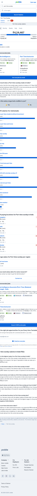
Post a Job (15, 467)
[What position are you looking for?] (18, 6)
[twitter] (10, 476)
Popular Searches (29, 465)
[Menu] (2, 2)
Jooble (11, 492)
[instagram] (6, 476)
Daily (16, 28)
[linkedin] (13, 476)
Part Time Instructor (27, 56)
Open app (33, 2)
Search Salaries (18, 15)
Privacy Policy (5, 487)
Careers (3, 465)
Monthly (5, 28)
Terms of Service (8, 346)
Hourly (20, 28)
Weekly (11, 28)
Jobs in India (4, 470)
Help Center (4, 468)
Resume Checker (28, 470)
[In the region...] (18, 10)
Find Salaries (27, 467)
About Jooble (4, 463)
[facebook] (2, 476)
